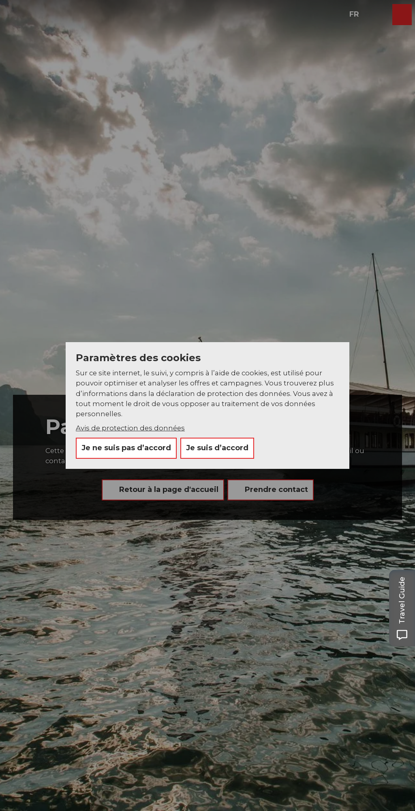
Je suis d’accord (217, 447)
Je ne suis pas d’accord (126, 447)
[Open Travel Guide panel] (402, 608)
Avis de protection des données (130, 428)
